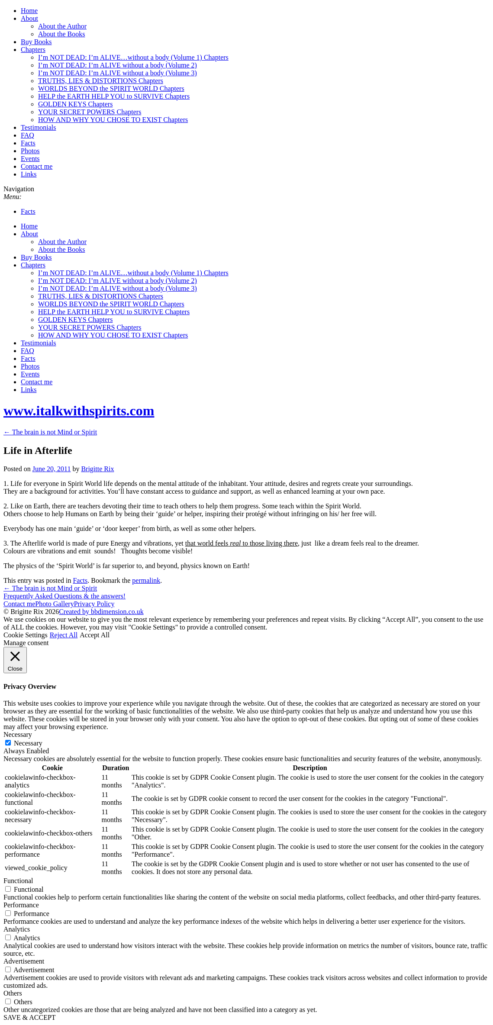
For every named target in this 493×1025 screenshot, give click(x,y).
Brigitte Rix (97, 468)
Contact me (36, 166)
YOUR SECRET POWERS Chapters (89, 112)
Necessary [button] (17, 734)
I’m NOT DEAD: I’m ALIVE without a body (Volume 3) (117, 73)
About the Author (62, 26)
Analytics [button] (16, 929)
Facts (28, 143)
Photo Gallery (54, 603)
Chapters (33, 49)
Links (28, 174)
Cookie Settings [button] (25, 635)
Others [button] (12, 993)
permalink (146, 580)
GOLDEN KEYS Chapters (75, 104)
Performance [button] (21, 905)
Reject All (63, 635)
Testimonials (38, 127)
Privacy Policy (94, 603)
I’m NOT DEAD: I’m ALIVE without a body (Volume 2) (117, 65)
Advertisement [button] (23, 961)
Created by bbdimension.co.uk (101, 611)
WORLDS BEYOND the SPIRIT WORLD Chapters (111, 88)
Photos (30, 150)
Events (30, 158)
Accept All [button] (95, 635)
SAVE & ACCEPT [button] (29, 1017)
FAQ (27, 135)
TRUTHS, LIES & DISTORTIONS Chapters (100, 80)
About (29, 18)
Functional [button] (18, 880)
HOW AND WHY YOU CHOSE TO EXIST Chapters (113, 119)
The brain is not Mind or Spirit (50, 432)
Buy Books (36, 41)
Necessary (28, 743)
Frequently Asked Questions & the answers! (64, 596)
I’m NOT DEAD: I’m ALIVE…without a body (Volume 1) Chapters (133, 57)
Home (29, 10)
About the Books (61, 34)
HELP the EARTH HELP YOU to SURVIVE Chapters (114, 96)
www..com (78, 410)
